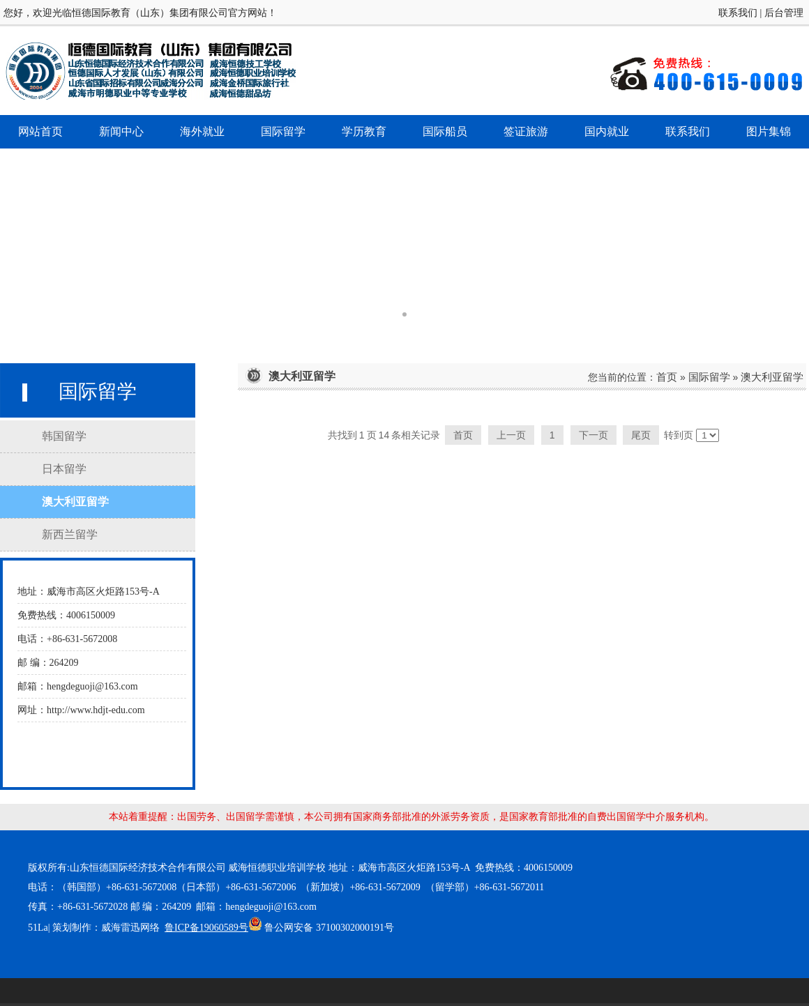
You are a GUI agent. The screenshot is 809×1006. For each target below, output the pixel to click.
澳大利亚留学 (772, 377)
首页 (666, 377)
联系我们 (737, 13)
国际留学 (709, 377)
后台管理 (783, 13)
